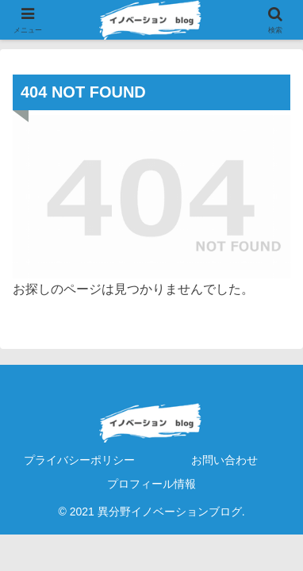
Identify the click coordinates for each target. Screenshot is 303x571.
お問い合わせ (224, 460)
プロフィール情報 (151, 483)
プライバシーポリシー (79, 460)
